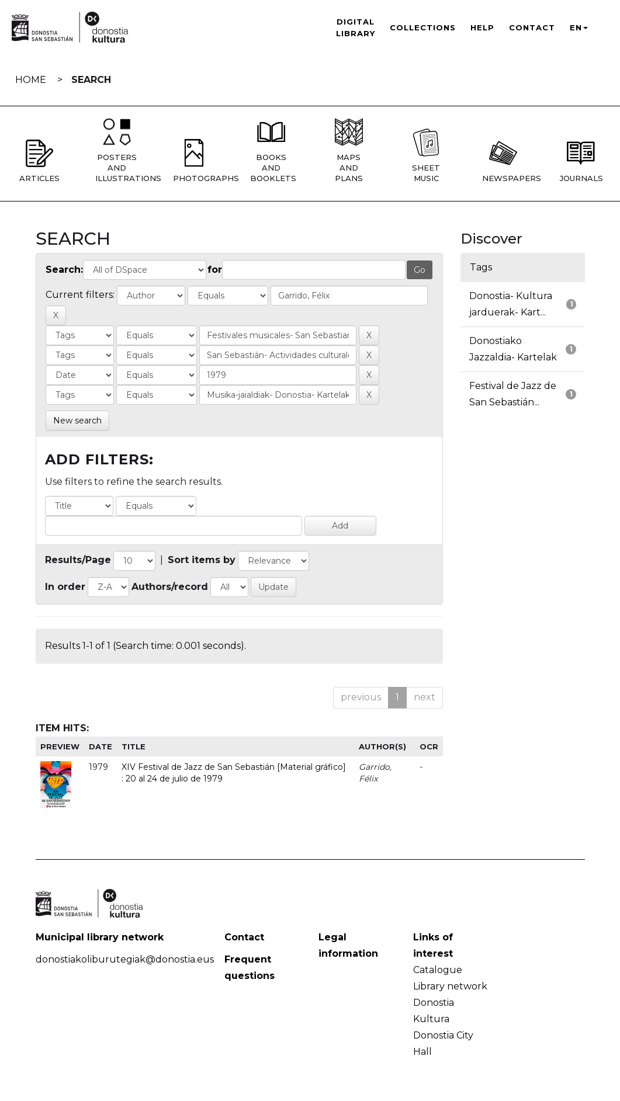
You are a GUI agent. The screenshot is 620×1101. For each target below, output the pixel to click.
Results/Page (78, 559)
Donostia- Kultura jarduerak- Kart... (510, 304)
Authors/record (169, 586)
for (214, 269)
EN (579, 27)
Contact (532, 27)
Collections (423, 27)
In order (65, 586)
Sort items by (201, 559)
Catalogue (437, 969)
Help (482, 27)
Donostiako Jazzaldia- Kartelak (513, 349)
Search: (64, 269)
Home (30, 79)
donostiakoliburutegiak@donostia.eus (125, 959)
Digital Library (355, 27)
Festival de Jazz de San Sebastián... (512, 394)
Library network (450, 986)
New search (77, 420)
